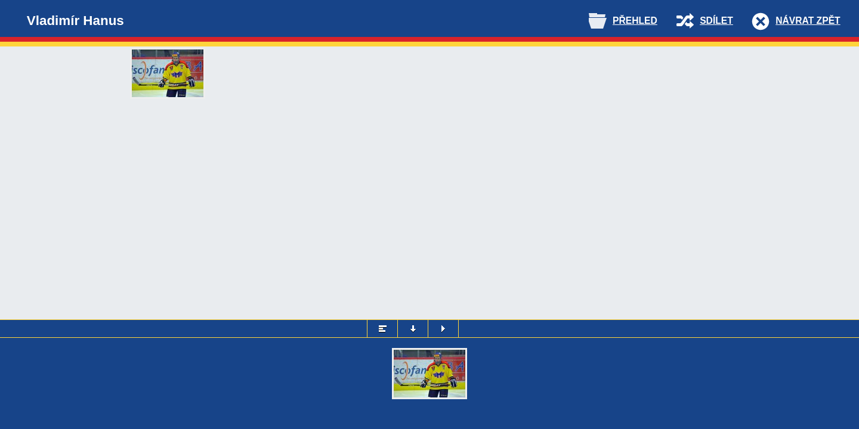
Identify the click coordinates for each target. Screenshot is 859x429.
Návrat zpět (807, 20)
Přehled (635, 20)
